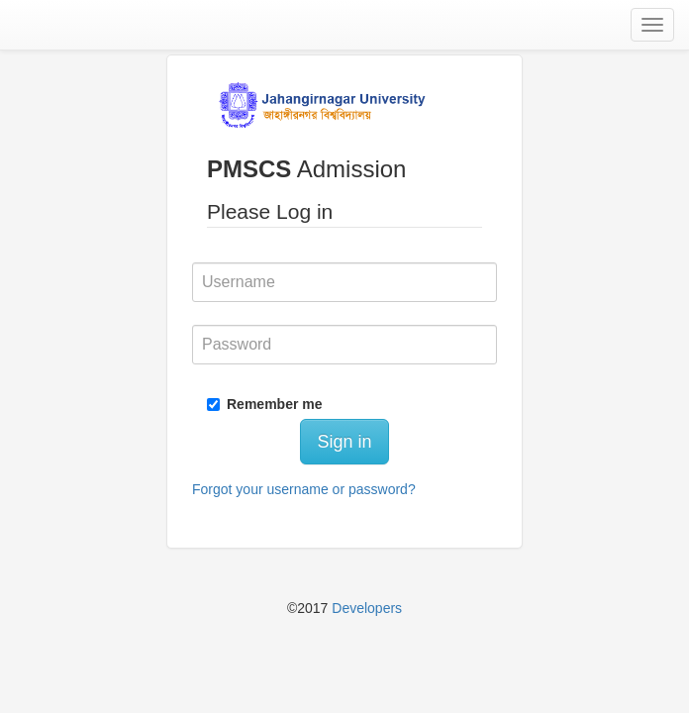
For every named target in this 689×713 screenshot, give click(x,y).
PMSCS (249, 169)
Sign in (344, 442)
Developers (367, 608)
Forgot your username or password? (304, 489)
